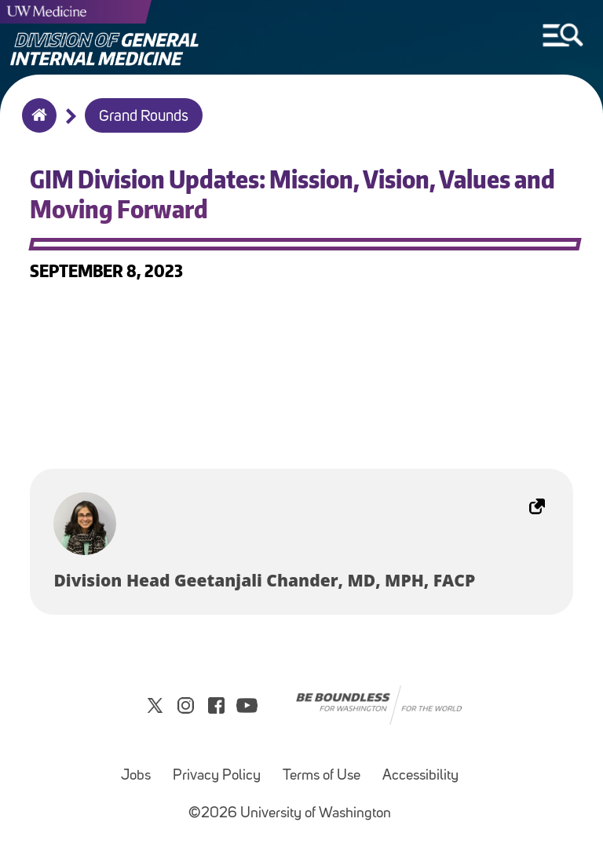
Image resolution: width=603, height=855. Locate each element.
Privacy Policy (217, 776)
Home (36, 125)
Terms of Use (321, 776)
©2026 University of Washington (289, 813)
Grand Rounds (143, 117)
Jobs (136, 776)
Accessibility (420, 776)
